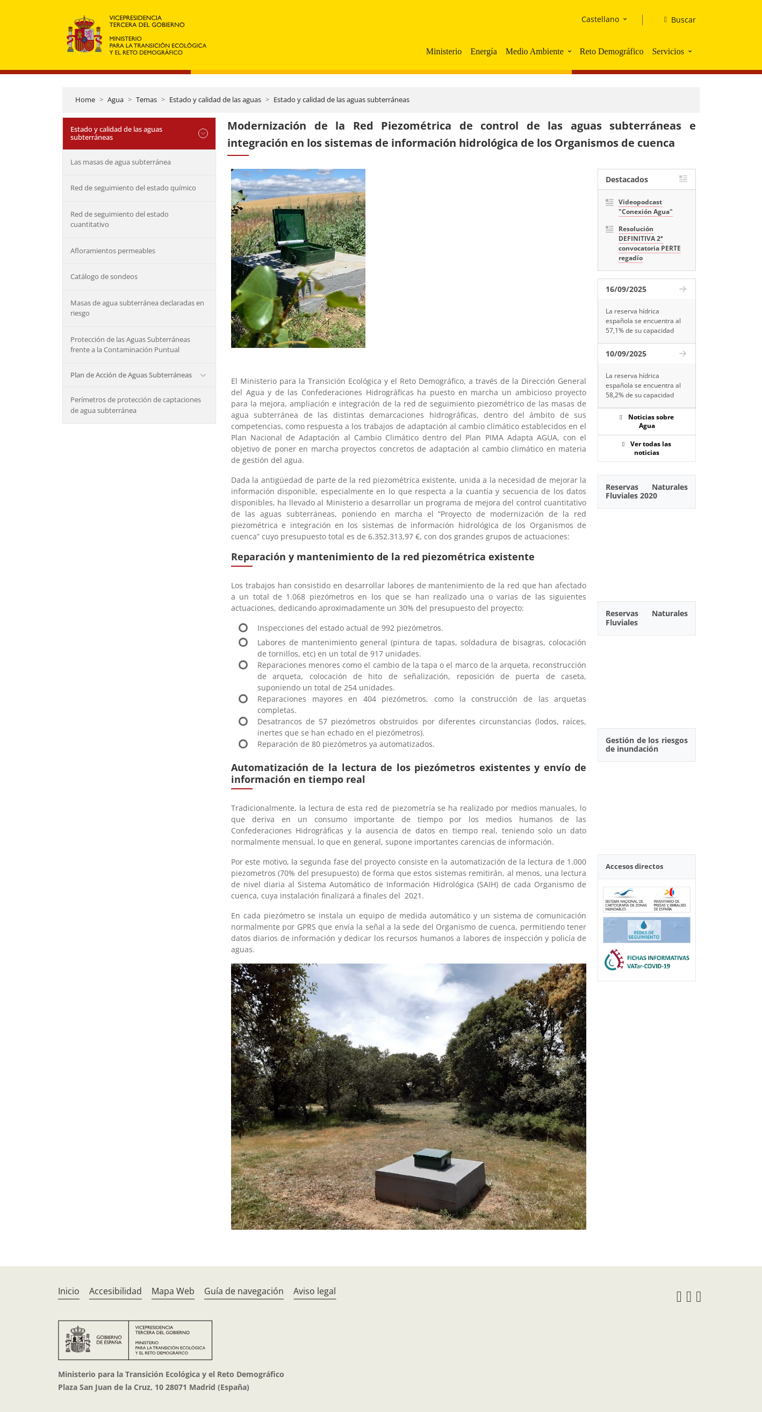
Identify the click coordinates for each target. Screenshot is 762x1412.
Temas (146, 99)
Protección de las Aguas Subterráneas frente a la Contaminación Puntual (130, 344)
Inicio (69, 1291)
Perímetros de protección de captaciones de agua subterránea (135, 405)
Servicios (668, 51)
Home (85, 99)
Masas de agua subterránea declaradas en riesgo (137, 308)
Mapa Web (173, 1291)
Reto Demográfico (612, 51)
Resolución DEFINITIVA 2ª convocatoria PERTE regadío (650, 243)
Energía (483, 51)
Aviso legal (314, 1291)
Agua (115, 99)
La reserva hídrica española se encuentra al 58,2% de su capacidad (643, 385)
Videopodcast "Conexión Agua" (646, 206)
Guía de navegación (244, 1291)
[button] (571, 51)
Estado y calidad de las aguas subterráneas (341, 99)
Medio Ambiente (535, 51)
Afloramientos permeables (112, 250)
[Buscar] (676, 20)
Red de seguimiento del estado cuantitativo (119, 219)
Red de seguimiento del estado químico (133, 187)
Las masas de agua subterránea (120, 162)
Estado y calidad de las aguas (215, 99)
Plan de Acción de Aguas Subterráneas (131, 375)
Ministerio (444, 51)
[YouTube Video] (647, 549)
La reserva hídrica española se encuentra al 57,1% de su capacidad (643, 320)
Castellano (600, 19)
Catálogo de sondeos (104, 276)
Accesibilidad (115, 1291)
